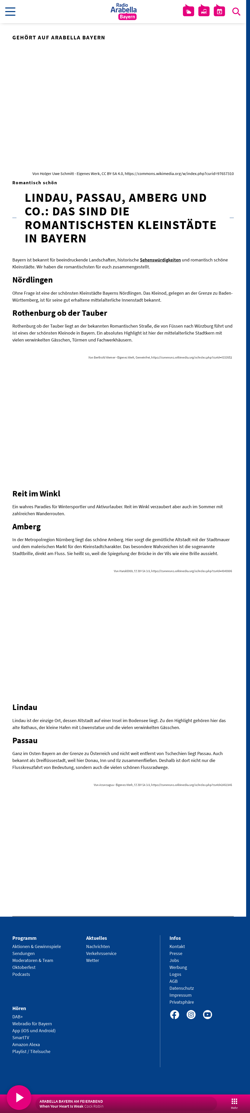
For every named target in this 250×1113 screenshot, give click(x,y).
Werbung (178, 967)
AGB (173, 981)
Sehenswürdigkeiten (160, 260)
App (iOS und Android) (34, 1030)
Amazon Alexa (26, 1044)
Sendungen (23, 953)
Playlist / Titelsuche (31, 1051)
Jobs (174, 960)
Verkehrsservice (101, 953)
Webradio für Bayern (32, 1024)
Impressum (180, 995)
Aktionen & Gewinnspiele (36, 946)
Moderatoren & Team (32, 960)
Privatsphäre (181, 1002)
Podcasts (21, 974)
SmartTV (20, 1037)
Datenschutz (181, 988)
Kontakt (177, 946)
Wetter (92, 960)
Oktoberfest (23, 967)
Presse (175, 953)
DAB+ (17, 1017)
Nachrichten (98, 946)
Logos (175, 974)
